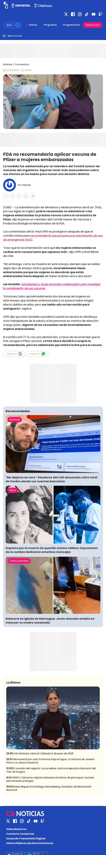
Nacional (15, 419)
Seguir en (14, 354)
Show (13, 490)
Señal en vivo (92, 24)
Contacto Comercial (20, 834)
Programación (71, 24)
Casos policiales (19, 560)
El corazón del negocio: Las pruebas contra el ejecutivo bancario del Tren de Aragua (51, 770)
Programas (50, 24)
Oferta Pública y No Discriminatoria (29, 843)
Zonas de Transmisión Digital (25, 838)
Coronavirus (22, 64)
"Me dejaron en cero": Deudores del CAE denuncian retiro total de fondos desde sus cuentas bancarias (51, 479)
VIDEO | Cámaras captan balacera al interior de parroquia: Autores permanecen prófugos (50, 779)
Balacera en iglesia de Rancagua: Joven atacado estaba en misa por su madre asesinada (50, 620)
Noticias (7, 64)
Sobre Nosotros (16, 829)
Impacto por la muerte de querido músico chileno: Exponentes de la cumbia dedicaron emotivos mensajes (52, 550)
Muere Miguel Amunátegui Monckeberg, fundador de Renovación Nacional (48, 788)
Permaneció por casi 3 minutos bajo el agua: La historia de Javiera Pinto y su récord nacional (50, 761)
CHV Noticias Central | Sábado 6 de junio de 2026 (40, 753)
